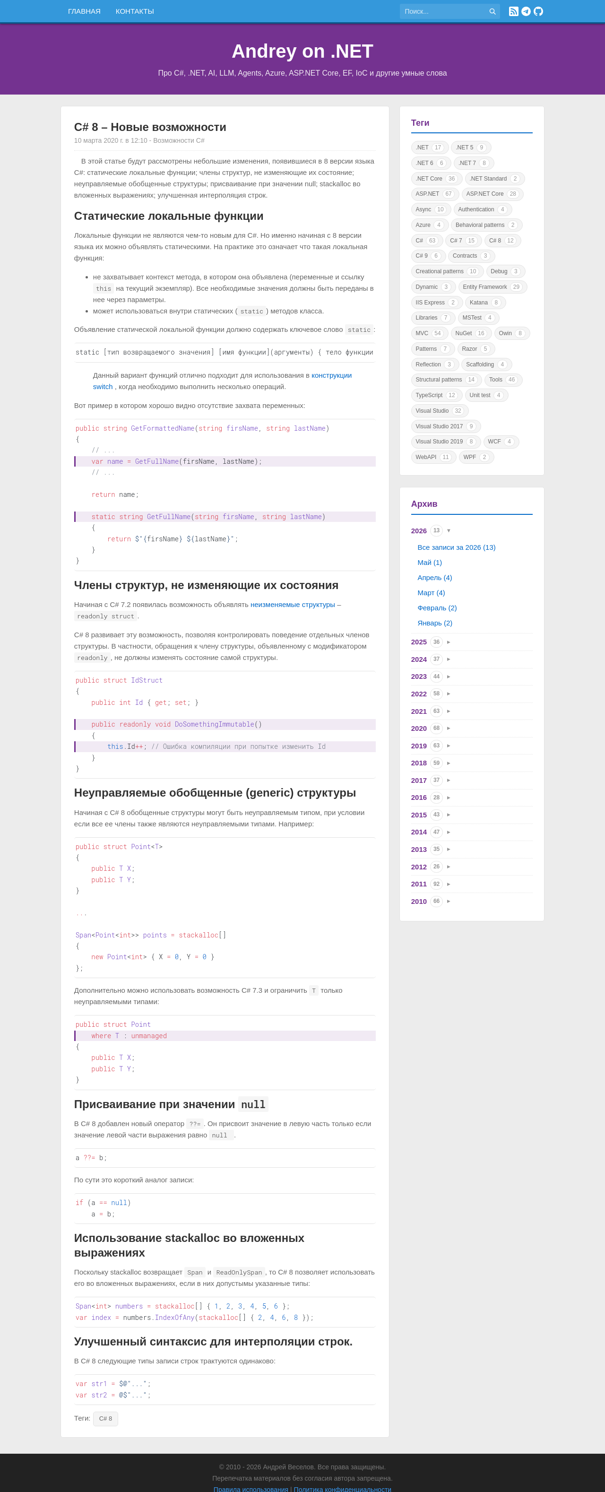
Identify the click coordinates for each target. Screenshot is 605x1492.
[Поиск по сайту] (442, 11)
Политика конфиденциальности (343, 1467)
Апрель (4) (434, 577)
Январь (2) (434, 623)
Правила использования (251, 1467)
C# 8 (105, 1395)
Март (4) (431, 593)
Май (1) (429, 562)
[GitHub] (538, 11)
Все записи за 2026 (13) (456, 547)
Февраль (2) (437, 608)
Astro (320, 1478)
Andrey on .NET (302, 51)
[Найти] (492, 11)
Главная (84, 11)
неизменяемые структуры (293, 598)
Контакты (135, 11)
